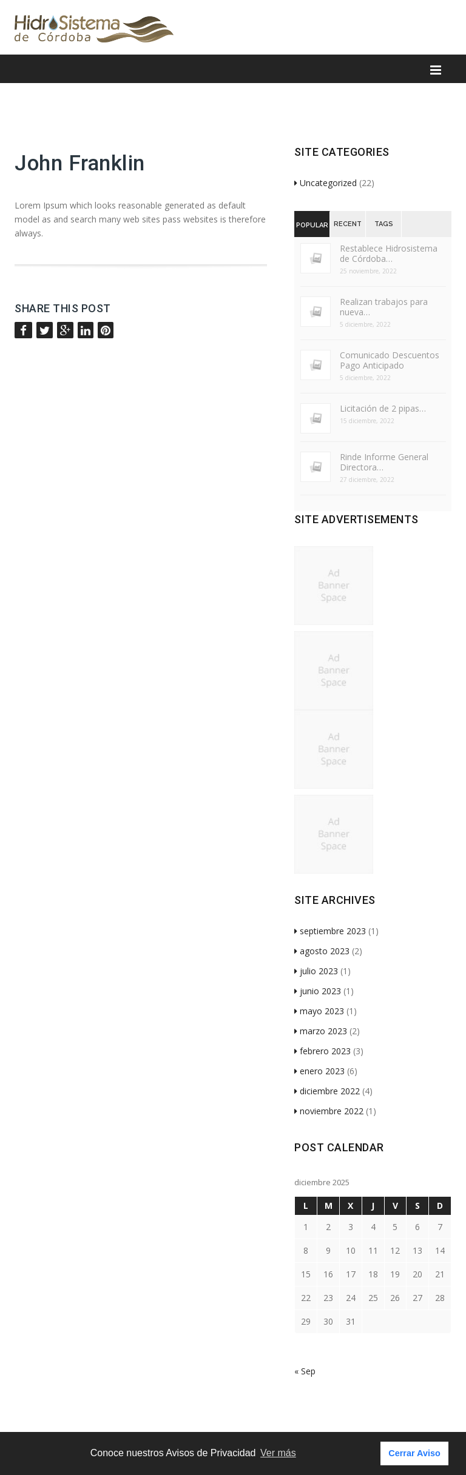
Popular (312, 225)
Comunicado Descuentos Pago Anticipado (389, 360)
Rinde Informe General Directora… (384, 462)
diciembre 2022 (327, 1091)
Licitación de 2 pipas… (383, 408)
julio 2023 (316, 971)
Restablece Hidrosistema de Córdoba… (388, 253)
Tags (383, 224)
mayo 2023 (319, 1011)
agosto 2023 (322, 951)
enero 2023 (319, 1071)
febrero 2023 (322, 1051)
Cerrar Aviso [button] (414, 1453)
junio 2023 (317, 991)
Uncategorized (325, 183)
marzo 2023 (320, 1031)
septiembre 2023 (330, 931)
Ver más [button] (278, 1453)
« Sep (305, 1371)
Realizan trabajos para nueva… (384, 306)
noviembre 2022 (328, 1111)
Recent (348, 224)
